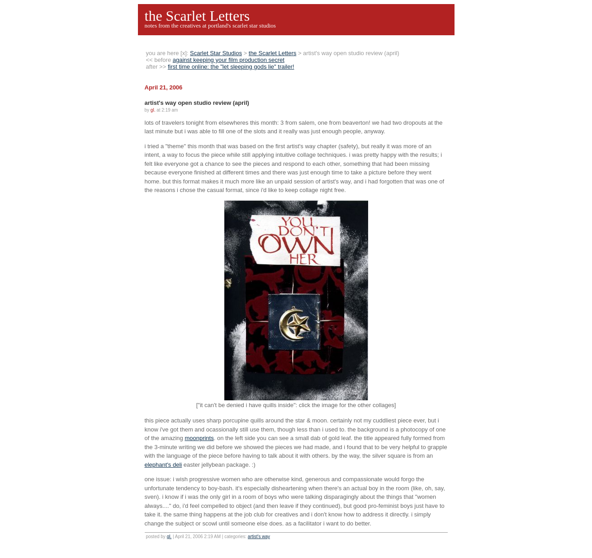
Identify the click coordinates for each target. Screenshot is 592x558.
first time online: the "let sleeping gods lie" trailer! (231, 66)
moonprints (199, 438)
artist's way (259, 536)
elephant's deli (163, 464)
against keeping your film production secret (228, 59)
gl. (169, 536)
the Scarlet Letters (197, 16)
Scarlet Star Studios (216, 53)
